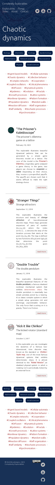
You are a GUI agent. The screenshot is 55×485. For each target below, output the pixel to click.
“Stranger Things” (28, 200)
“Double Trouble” (27, 264)
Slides (5, 11)
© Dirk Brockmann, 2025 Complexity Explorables (15, 463)
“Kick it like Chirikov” (29, 326)
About (14, 11)
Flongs (21, 8)
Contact (25, 11)
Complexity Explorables (14, 3)
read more (41, 187)
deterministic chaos (33, 290)
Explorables (8, 8)
